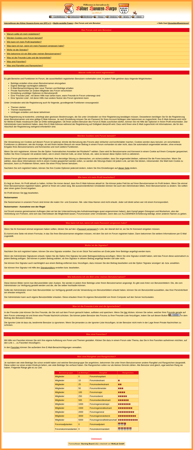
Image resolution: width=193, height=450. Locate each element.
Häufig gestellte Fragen (63, 23)
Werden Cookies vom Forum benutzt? (25, 38)
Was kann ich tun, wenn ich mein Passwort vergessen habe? (35, 46)
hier (26, 193)
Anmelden (172, 23)
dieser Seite (124, 168)
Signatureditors (48, 267)
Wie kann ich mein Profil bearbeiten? (24, 42)
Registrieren (183, 23)
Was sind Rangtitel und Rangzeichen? (25, 65)
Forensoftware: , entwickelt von (96, 444)
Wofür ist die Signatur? (17, 49)
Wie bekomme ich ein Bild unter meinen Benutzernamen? (34, 53)
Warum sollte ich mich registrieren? (23, 34)
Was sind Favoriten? (16, 61)
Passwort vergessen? (88, 229)
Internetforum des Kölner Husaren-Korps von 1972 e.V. (27, 23)
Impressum (96, 438)
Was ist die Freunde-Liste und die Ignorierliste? (29, 57)
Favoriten (15, 347)
